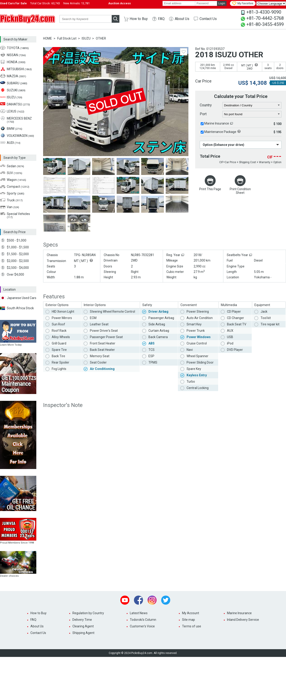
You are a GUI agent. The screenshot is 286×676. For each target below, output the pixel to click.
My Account (190, 613)
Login (221, 3)
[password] (206, 3)
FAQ (161, 19)
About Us (182, 19)
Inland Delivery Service (243, 619)
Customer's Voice (142, 626)
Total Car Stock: (45, 3)
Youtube (124, 600)
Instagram (152, 600)
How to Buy (139, 19)
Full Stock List (66, 38)
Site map (188, 619)
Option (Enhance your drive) (223, 145)
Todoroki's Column (143, 619)
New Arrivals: (76, 3)
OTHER (101, 38)
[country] (252, 105)
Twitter (165, 600)
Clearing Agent (83, 626)
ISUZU (86, 38)
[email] (179, 3)
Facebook (138, 600)
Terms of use (191, 626)
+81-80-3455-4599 (265, 24)
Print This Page (210, 189)
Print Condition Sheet (240, 191)
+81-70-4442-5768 (265, 18)
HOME (47, 38)
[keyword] (85, 19)
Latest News (139, 613)
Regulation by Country (88, 613)
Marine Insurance (216, 123)
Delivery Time (82, 619)
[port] (252, 114)
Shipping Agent (83, 633)
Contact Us (208, 19)
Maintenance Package (220, 132)
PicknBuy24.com (27, 19)
